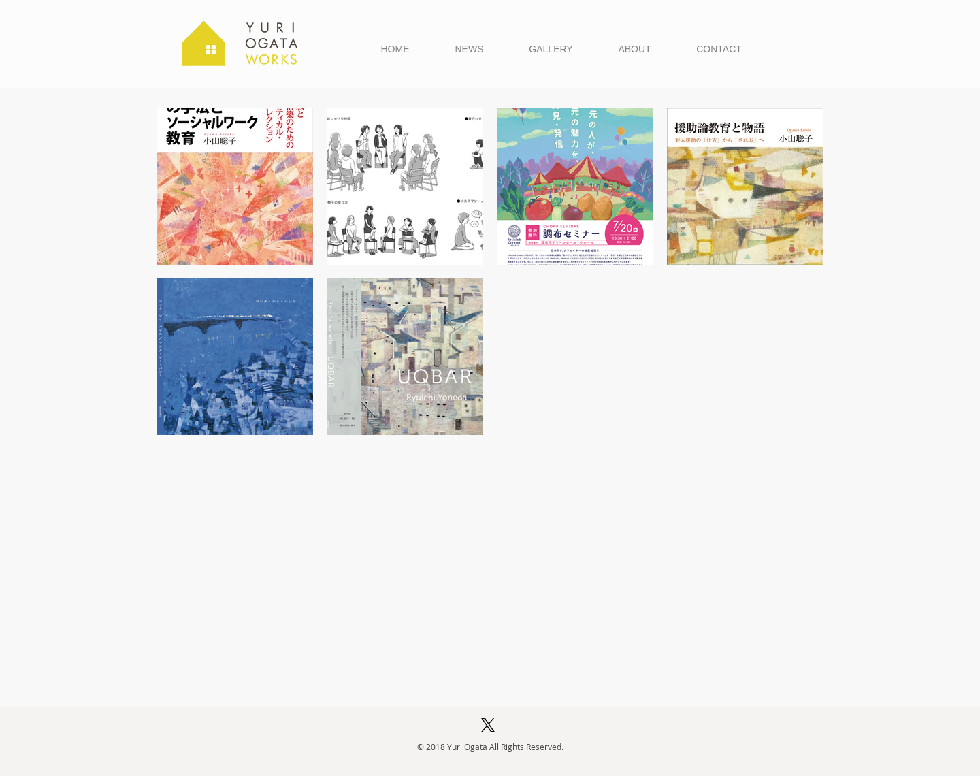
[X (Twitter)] (488, 725)
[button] (550, 49)
